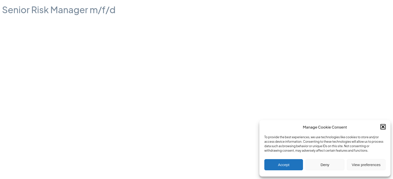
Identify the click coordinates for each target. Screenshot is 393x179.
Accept (284, 165)
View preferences (366, 165)
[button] (383, 126)
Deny (324, 165)
